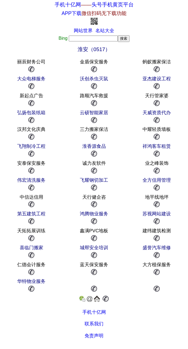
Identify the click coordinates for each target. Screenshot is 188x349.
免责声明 (94, 335)
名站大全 (104, 30)
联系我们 (94, 323)
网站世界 (83, 30)
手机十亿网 (68, 5)
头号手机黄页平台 (113, 5)
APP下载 (94, 13)
